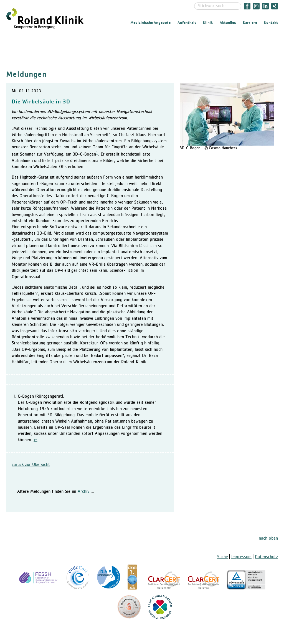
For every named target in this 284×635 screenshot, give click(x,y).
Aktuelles (228, 23)
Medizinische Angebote (150, 23)
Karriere (250, 23)
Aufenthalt (187, 23)
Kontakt (271, 23)
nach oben (268, 538)
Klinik (208, 23)
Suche (222, 557)
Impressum (241, 557)
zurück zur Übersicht (31, 465)
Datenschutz (266, 557)
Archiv (83, 491)
